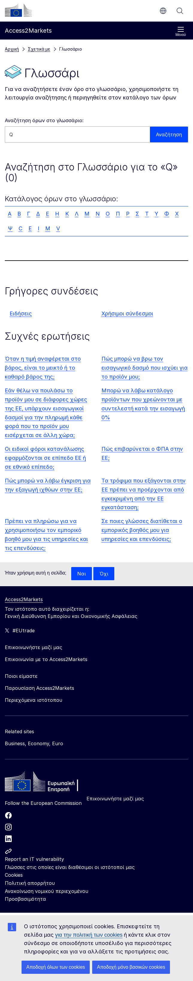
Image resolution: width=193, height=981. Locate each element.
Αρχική (12, 49)
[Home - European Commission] (48, 783)
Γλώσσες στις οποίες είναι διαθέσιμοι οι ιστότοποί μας (70, 867)
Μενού (180, 31)
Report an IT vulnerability (34, 859)
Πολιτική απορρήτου (30, 883)
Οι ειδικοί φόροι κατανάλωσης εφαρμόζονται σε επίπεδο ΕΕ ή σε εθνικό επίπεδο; (45, 458)
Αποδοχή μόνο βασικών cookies (131, 967)
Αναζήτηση (179, 10)
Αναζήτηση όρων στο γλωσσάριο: (44, 120)
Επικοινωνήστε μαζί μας (115, 799)
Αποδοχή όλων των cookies (55, 967)
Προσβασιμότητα (25, 899)
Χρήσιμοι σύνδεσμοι (127, 313)
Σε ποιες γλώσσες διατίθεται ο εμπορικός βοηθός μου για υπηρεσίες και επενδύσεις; (141, 530)
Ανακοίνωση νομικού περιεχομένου (46, 891)
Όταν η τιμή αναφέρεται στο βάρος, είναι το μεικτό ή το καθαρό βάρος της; (43, 368)
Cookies (14, 875)
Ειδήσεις (21, 313)
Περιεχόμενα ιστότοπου (33, 700)
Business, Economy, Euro (34, 743)
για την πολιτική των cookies (88, 935)
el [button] (163, 10)
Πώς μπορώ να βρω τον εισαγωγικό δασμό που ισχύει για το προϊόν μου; (144, 368)
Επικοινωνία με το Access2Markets (46, 659)
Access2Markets (24, 599)
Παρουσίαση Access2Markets (39, 688)
